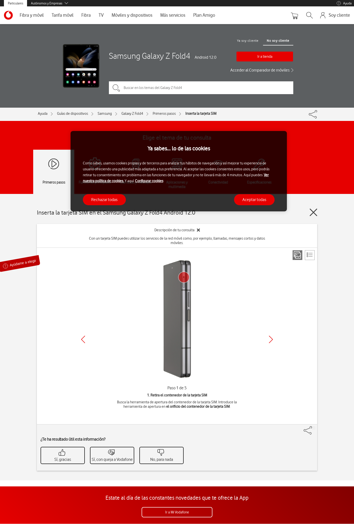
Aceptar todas (254, 199)
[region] (179, 171)
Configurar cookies (149, 181)
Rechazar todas (104, 199)
